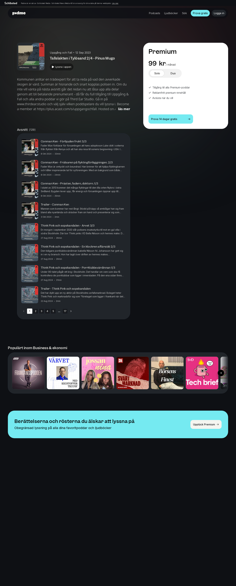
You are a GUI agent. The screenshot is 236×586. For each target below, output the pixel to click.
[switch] (157, 73)
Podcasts (154, 13)
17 (65, 311)
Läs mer (115, 3)
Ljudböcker (171, 13)
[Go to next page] (71, 311)
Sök (184, 13)
